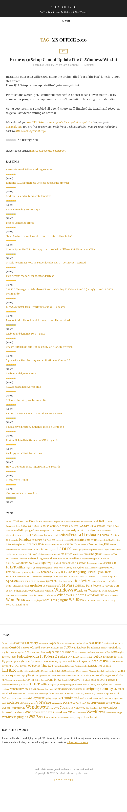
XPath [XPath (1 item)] (25, 617)
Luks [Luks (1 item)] (114, 558)
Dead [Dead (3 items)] (109, 532)
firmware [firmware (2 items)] (37, 547)
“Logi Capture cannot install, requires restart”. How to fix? (39, 242)
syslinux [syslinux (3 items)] (50, 591)
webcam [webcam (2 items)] (35, 601)
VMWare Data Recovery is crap (23, 392)
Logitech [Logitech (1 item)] (108, 558)
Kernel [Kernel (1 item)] (113, 552)
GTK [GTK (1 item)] (93, 548)
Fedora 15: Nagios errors (20, 228)
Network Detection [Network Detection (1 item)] (19, 567)
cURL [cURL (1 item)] (92, 533)
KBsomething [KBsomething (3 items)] (95, 552)
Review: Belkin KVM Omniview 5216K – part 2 (32, 446)
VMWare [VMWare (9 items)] (66, 596)
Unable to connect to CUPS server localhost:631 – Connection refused (46, 268)
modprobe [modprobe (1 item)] (49, 563)
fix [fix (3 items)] (44, 547)
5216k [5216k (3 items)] (16, 527)
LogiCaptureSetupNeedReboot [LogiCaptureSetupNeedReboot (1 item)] (89, 558)
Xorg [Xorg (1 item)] (112, 612)
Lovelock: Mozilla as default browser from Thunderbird (38, 326)
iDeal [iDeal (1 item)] (118, 548)
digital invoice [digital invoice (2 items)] (35, 537)
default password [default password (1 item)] (102, 660)
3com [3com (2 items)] (9, 527)
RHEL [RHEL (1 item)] (18, 582)
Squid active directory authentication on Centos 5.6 (35, 432)
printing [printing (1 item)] (44, 577)
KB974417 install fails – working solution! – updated (35, 313)
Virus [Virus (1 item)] (56, 597)
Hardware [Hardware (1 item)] (99, 548)
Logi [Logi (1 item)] (74, 558)
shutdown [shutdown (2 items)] (57, 586)
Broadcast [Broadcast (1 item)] (10, 533)
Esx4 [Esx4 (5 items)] (33, 542)
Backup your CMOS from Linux (24, 459)
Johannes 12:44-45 (77, 760)
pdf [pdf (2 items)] (114, 572)
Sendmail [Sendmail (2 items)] (11, 586)
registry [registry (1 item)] (101, 577)
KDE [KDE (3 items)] (106, 552)
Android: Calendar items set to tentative (28, 202)
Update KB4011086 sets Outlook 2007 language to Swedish (39, 352)
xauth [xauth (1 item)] (93, 612)
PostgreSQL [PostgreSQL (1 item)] (29, 577)
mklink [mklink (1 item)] (41, 563)
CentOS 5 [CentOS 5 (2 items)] (44, 532)
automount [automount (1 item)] (78, 528)
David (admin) (70, 71)
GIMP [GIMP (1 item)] (87, 548)
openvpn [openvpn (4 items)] (47, 572)
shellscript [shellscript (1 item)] (47, 587)
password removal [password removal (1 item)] (96, 572)
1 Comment (88, 71)
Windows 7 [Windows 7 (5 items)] (82, 601)
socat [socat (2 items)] (74, 586)
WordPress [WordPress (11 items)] (15, 611)
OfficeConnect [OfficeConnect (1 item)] (12, 572)
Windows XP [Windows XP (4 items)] (95, 606)
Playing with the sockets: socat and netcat (30, 282)
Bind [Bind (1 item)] (110, 528)
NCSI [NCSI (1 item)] (8, 567)
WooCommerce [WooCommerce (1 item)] (111, 607)
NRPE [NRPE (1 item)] (78, 567)
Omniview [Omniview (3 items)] (25, 571)
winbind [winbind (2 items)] (49, 601)
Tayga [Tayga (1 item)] (66, 591)
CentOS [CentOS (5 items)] (33, 532)
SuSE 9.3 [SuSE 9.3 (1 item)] (32, 591)
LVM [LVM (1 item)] (119, 558)
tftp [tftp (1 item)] (70, 591)
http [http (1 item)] (106, 548)
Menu (63, 21)
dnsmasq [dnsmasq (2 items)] (60, 537)
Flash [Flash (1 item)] (48, 548)
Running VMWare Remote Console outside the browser (37, 188)
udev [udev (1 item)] (22, 597)
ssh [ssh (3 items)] (15, 591)
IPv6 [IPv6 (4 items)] (41, 552)
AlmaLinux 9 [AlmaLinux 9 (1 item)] (48, 528)
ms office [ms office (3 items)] (66, 562)
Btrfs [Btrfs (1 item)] (18, 533)
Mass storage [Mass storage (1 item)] (22, 563)
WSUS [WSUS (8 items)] (74, 611)
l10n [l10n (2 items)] (46, 557)
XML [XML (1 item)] (99, 612)
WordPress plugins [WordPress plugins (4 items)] (55, 612)
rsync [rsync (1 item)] (38, 582)
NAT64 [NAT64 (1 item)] (114, 563)
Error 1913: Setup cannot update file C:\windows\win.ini (63, 62)
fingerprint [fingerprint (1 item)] (14, 548)
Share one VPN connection (21, 499)
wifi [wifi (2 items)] (42, 601)
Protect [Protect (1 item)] (62, 577)
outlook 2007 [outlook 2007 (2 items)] (69, 572)
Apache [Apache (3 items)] (59, 527)
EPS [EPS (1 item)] (23, 542)
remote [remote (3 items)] (109, 576)
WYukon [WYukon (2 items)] (84, 612)
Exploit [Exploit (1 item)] (40, 542)
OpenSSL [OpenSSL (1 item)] (37, 572)
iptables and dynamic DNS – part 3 (25, 339)
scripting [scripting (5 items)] (79, 581)
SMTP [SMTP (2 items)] (67, 586)
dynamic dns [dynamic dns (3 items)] (81, 537)
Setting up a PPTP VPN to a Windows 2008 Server (34, 419)
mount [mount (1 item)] (57, 563)
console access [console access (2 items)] (70, 532)
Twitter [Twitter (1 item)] (9, 597)
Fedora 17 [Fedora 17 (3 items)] (106, 542)
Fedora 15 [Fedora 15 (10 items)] (77, 542)
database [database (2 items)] (100, 532)
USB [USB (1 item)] (45, 597)
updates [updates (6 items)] (36, 596)
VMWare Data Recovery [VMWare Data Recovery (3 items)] (89, 596)
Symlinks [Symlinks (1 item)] (41, 591)
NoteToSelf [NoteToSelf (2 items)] (69, 567)
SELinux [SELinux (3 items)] (105, 581)
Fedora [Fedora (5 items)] (64, 542)
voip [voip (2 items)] (110, 596)
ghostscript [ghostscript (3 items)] (77, 547)
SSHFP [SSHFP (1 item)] (21, 591)
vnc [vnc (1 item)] (106, 597)
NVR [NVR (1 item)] (107, 567)
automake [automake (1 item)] (68, 528)
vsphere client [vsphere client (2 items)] (13, 601)
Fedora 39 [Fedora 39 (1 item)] (74, 670)
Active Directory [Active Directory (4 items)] (31, 527)
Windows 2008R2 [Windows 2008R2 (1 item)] (14, 607)
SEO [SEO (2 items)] (29, 586)
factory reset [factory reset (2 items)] (51, 542)
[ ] (63, 797)
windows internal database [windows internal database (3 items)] (39, 606)
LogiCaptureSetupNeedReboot (47, 156)
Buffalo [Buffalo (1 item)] (24, 533)
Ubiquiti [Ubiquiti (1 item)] (16, 597)
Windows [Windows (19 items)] (63, 601)
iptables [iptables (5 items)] (31, 552)
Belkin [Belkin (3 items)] (103, 527)
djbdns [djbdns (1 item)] (46, 537)
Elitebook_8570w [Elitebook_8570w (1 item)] (13, 542)
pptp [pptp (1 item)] (38, 577)
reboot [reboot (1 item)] (94, 577)
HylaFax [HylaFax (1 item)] (111, 548)
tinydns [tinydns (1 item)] (94, 591)
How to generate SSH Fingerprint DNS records (33, 472)
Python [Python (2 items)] (80, 577)
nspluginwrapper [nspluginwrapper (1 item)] (89, 567)
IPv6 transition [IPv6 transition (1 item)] (51, 552)
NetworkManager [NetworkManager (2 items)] (53, 567)
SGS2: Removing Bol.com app (23, 215)
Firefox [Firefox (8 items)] (25, 547)
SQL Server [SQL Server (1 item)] (90, 587)
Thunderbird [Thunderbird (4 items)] (81, 591)
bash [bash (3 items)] (96, 527)
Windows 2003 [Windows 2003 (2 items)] (110, 601)
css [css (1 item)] (80, 533)
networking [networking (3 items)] (35, 567)
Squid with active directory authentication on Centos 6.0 (38, 366)
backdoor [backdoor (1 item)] (88, 528)
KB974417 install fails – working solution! (29, 175)
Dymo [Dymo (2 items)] (69, 537)
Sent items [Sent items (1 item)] (21, 587)
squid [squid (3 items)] (9, 591)
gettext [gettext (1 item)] (67, 548)
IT (63, 51)
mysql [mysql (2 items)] (87, 562)
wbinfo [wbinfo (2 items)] (26, 601)
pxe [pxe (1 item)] (74, 577)
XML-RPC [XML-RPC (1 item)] (105, 612)
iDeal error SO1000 (17, 486)
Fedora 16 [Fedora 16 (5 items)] (93, 542)
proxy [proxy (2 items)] (69, 577)
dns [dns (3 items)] (52, 537)
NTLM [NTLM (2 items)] (101, 567)
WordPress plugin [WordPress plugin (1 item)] (33, 612)
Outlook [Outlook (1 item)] (57, 572)
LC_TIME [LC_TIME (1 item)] (53, 558)
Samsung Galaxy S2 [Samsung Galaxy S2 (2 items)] (61, 581)
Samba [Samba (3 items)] (45, 581)
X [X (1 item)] (90, 612)
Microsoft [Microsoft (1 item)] (32, 563)
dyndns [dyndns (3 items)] (94, 537)
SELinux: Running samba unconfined (27, 406)
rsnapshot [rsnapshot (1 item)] (30, 582)
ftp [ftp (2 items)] (53, 547)
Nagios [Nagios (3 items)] (95, 562)
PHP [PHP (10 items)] (10, 576)
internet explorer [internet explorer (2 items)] (15, 552)
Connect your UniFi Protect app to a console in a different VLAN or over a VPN (50, 255)
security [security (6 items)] (93, 581)
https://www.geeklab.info (30, 137)
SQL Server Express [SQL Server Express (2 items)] (106, 586)
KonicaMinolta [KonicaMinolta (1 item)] (27, 558)
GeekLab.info (13, 132)
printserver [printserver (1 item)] (53, 577)
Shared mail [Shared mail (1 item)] (37, 587)
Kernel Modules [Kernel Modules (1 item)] (13, 558)
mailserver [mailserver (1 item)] (10, 563)
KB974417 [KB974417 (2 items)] (70, 552)
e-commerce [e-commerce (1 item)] (105, 537)
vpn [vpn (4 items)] (116, 596)
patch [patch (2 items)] (108, 572)
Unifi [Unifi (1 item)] (27, 597)
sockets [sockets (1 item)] (80, 587)
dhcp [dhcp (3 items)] (23, 537)
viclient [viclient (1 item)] (50, 597)
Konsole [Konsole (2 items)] (38, 557)
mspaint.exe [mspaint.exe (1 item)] (78, 563)
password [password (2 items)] (82, 572)
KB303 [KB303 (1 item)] (61, 552)
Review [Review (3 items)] (10, 581)
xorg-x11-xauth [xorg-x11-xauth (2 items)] (14, 616)
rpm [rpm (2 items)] (23, 581)
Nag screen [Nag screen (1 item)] (105, 563)
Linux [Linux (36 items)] (64, 557)
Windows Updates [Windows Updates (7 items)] (71, 606)
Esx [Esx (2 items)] (28, 542)
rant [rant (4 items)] (88, 577)
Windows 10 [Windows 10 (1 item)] (95, 602)
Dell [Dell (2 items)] (17, 537)
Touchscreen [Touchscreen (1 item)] (104, 591)
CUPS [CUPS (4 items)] (85, 532)
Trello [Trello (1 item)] (113, 591)
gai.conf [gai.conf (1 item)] (59, 548)
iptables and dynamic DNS (21, 379)
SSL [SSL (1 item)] (26, 591)
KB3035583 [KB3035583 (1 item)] (81, 552)
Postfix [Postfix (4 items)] (19, 577)
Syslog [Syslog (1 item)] (59, 591)
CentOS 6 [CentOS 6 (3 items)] (55, 532)
